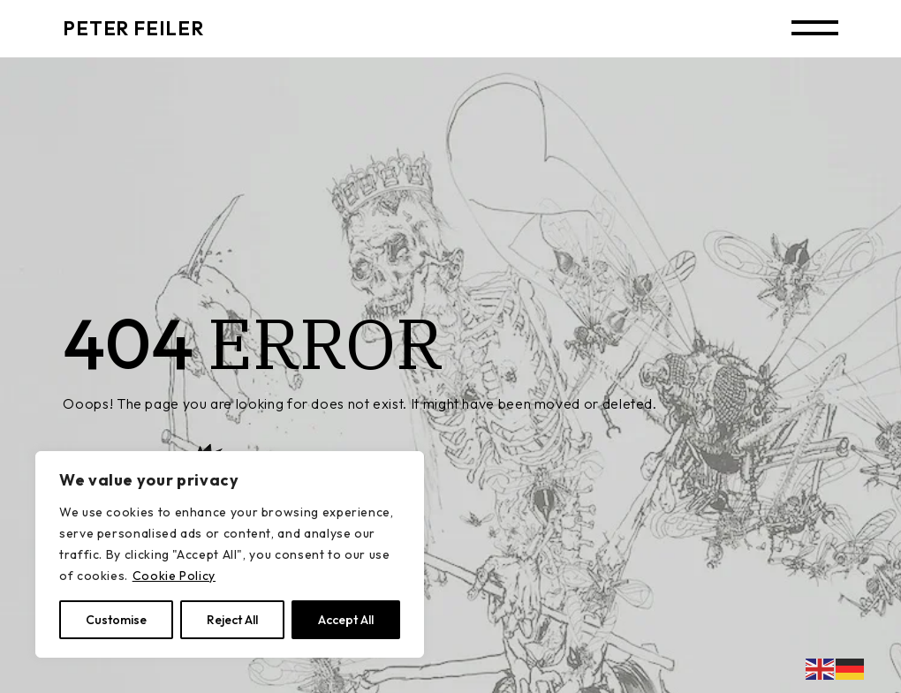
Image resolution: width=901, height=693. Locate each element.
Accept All (346, 620)
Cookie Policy (174, 576)
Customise (116, 620)
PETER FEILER (133, 28)
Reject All (232, 620)
